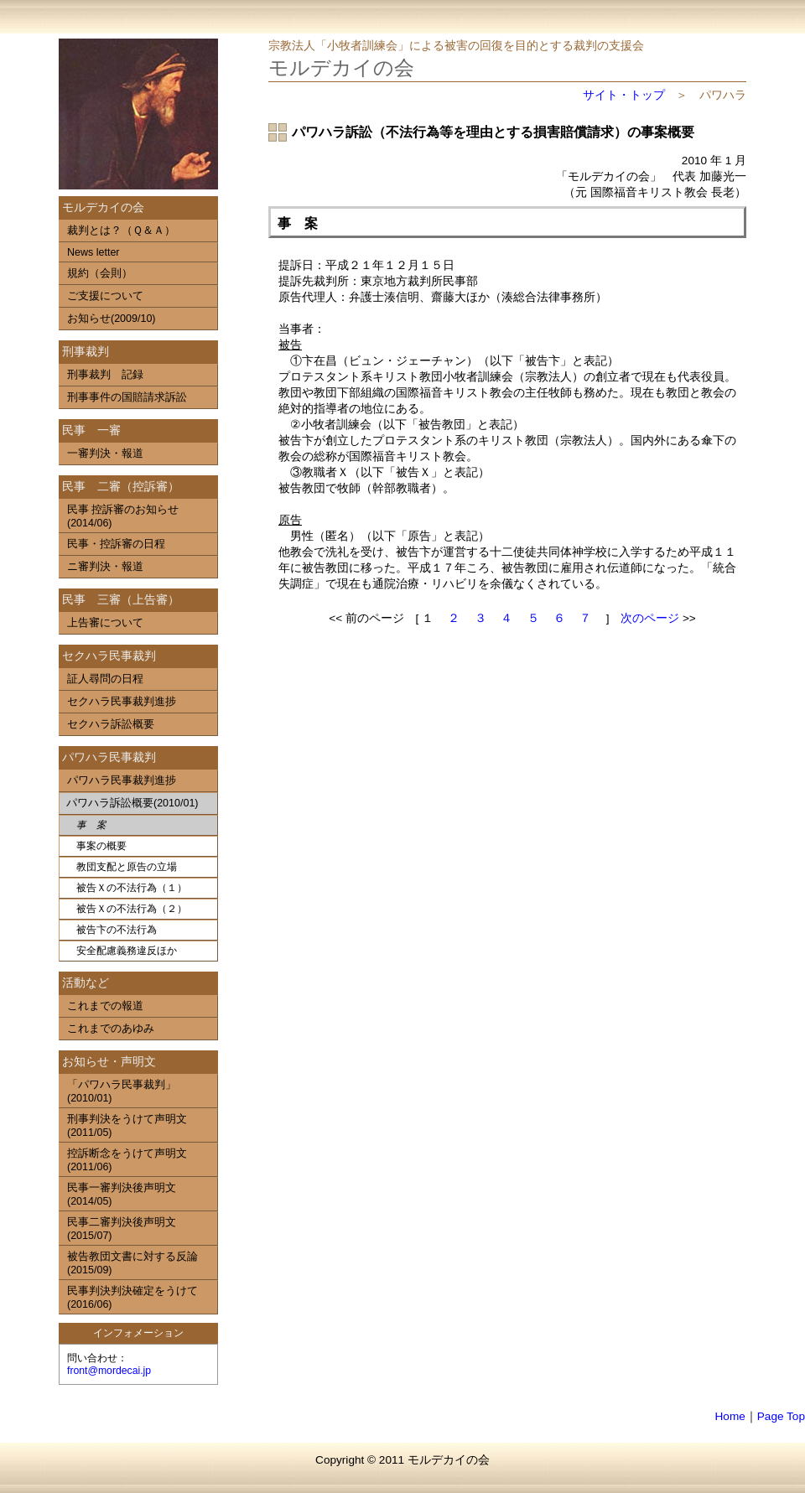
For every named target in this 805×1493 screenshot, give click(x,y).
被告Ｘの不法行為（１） (131, 888)
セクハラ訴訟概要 (110, 724)
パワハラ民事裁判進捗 (121, 780)
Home (730, 1416)
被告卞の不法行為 (116, 930)
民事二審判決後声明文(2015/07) (121, 1229)
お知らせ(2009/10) (111, 318)
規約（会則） (99, 273)
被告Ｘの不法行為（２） (131, 909)
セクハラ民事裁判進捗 (121, 702)
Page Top (781, 1416)
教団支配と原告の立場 (126, 867)
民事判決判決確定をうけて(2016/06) (132, 1297)
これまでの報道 (105, 1006)
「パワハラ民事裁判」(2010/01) (121, 1091)
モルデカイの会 (341, 67)
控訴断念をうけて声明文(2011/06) (127, 1160)
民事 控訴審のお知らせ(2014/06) (123, 516)
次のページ (650, 618)
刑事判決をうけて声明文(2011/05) (127, 1125)
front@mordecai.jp (109, 1370)
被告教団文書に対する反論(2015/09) (132, 1263)
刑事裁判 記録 (105, 375)
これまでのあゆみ (110, 1028)
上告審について (105, 623)
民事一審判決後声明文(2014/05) (121, 1194)
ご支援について (105, 296)
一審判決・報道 (105, 453)
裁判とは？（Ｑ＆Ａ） (121, 230)
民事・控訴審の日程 (116, 544)
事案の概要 (101, 846)
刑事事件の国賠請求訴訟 (127, 397)
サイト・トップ (624, 95)
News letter (93, 252)
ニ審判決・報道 (105, 567)
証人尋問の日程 (105, 679)
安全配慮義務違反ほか (126, 951)
